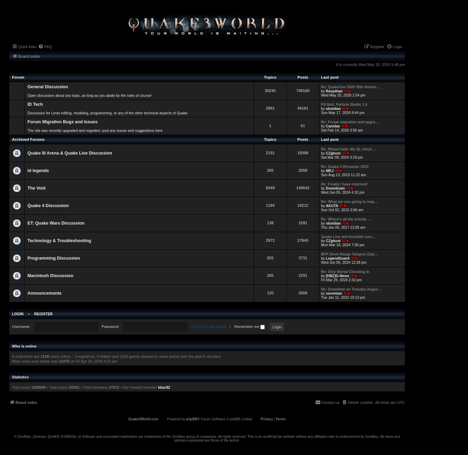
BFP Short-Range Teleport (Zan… (349, 254)
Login (17, 314)
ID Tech (35, 104)
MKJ (329, 171)
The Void (36, 188)
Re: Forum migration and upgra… (350, 122)
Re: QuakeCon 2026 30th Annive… (350, 87)
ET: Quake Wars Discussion (55, 223)
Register (43, 314)
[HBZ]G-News (337, 276)
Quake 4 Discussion (48, 205)
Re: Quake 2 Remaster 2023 (344, 166)
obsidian (333, 108)
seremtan (334, 293)
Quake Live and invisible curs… (348, 237)
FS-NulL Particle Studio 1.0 (344, 104)
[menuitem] (45, 47)
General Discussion (47, 86)
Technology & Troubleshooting (59, 240)
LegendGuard (338, 258)
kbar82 (164, 387)
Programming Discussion (53, 258)
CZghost (333, 153)
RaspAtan (334, 91)
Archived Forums (28, 139)
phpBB (191, 419)
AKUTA (332, 206)
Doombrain (335, 188)
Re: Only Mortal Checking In (345, 272)
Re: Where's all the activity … (346, 219)
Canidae (333, 126)
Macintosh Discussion (50, 275)
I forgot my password (208, 327)
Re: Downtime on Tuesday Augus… (351, 289)
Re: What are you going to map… (349, 202)
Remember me (249, 327)
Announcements (44, 293)
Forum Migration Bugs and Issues (62, 122)
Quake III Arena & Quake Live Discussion (69, 153)
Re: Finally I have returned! (344, 184)
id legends (38, 170)
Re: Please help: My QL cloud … (348, 149)
